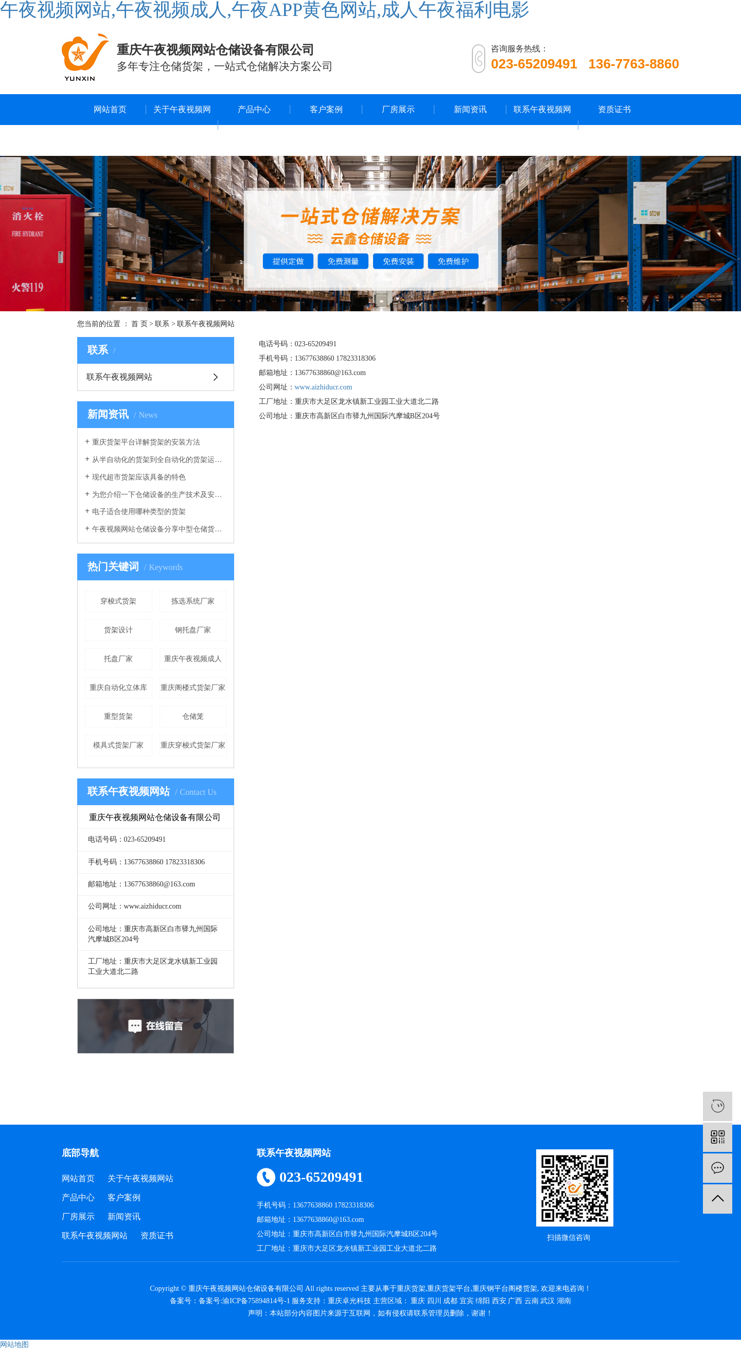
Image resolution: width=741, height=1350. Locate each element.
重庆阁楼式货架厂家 (193, 687)
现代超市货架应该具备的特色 (139, 477)
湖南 (564, 1301)
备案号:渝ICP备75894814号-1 (244, 1301)
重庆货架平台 (448, 1288)
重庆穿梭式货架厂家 (193, 745)
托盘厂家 (118, 659)
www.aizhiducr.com (323, 387)
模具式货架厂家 (118, 745)
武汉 (547, 1301)
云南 (531, 1301)
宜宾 (467, 1301)
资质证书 (614, 109)
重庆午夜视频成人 (193, 659)
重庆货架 (411, 1288)
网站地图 (14, 1344)
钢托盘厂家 (193, 630)
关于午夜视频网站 (182, 125)
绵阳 (482, 1301)
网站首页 (110, 109)
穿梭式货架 (118, 601)
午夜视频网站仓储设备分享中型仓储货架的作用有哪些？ (159, 529)
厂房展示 (398, 109)
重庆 (418, 1301)
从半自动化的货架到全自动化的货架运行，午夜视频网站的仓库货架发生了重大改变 (159, 460)
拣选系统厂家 (193, 601)
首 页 (139, 324)
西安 (499, 1301)
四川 (434, 1301)
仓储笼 (193, 716)
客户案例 (326, 109)
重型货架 (118, 716)
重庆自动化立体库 (118, 687)
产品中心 (254, 109)
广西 (515, 1301)
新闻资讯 (470, 109)
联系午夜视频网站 (542, 125)
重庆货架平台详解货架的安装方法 (146, 442)
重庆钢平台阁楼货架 (504, 1288)
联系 (162, 324)
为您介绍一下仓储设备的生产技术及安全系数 (159, 495)
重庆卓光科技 (349, 1301)
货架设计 (118, 630)
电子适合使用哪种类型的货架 (139, 512)
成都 (450, 1301)
